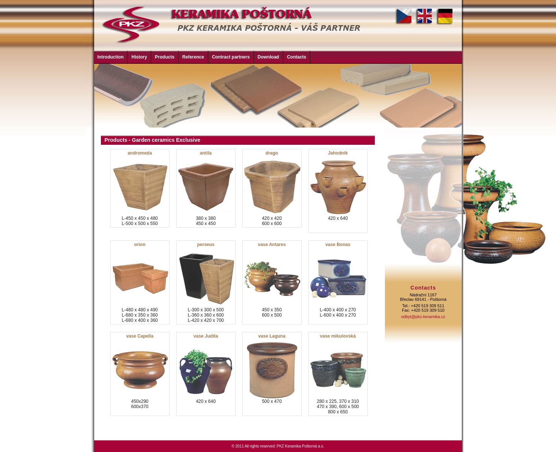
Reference (193, 57)
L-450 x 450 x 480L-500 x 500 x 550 (140, 188)
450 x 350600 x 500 (272, 282)
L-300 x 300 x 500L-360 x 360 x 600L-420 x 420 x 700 (206, 282)
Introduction (111, 57)
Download (268, 57)
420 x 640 (338, 190)
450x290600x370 (140, 373)
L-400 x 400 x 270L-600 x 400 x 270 (338, 282)
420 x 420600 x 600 (272, 188)
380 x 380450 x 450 (206, 188)
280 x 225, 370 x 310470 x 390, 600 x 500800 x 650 (338, 373)
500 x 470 (272, 373)
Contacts (296, 57)
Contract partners (231, 57)
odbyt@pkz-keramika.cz (423, 316)
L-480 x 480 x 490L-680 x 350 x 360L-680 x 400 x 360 (140, 282)
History (139, 57)
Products (164, 57)
